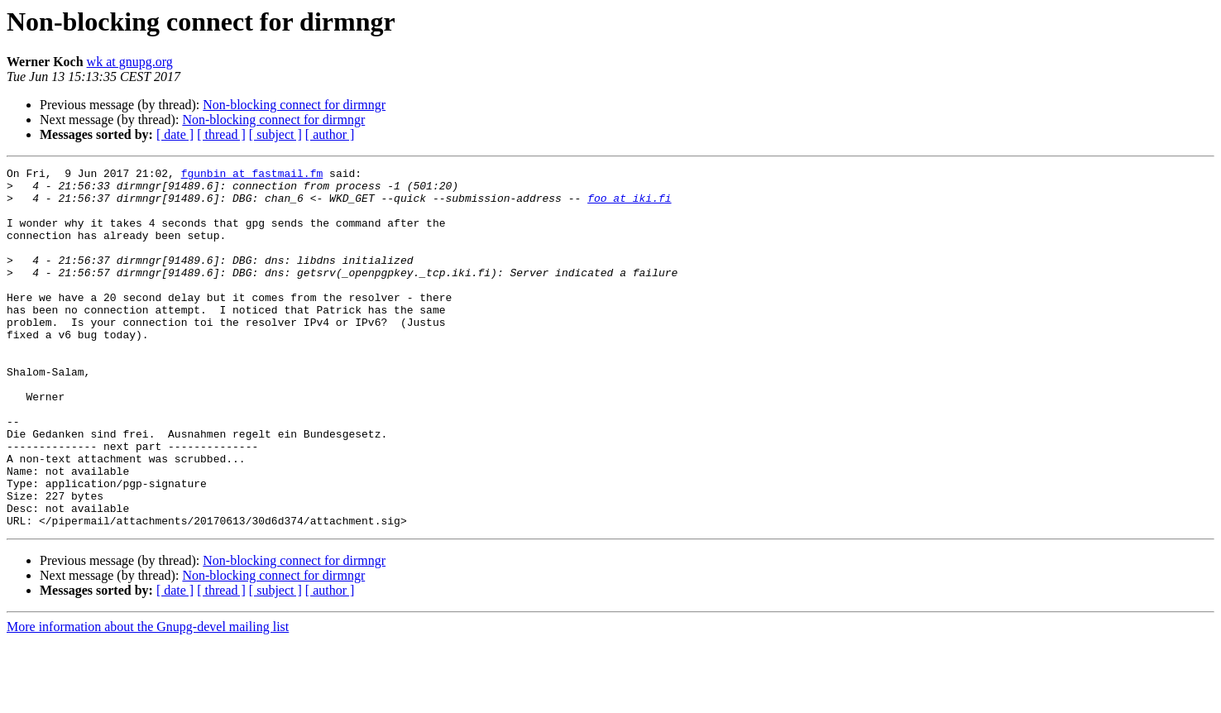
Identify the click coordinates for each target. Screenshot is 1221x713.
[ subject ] (275, 134)
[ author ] (330, 134)
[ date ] (175, 134)
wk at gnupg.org (130, 62)
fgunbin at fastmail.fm (252, 175)
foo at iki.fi (629, 205)
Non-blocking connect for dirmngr (294, 105)
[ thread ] (221, 134)
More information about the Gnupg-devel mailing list (148, 698)
